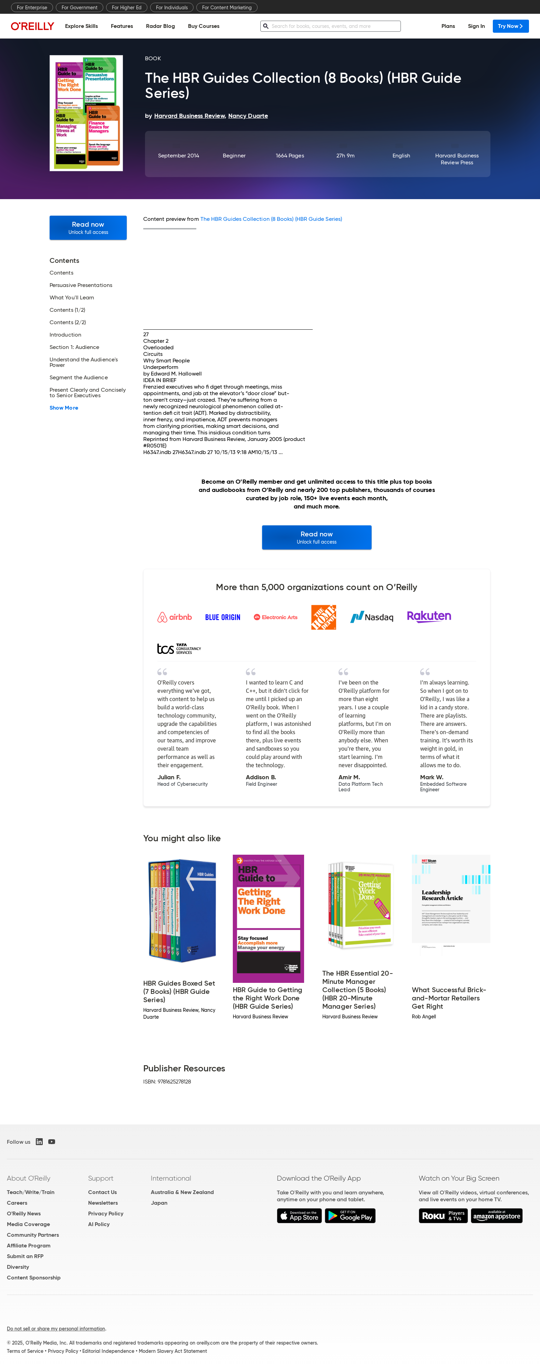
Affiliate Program (29, 1245)
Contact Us (102, 1192)
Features (122, 26)
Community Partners (33, 1234)
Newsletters (103, 1202)
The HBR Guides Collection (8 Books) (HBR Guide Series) (271, 219)
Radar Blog (160, 26)
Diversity (18, 1267)
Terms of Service (25, 1351)
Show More (64, 408)
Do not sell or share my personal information (56, 1329)
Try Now (511, 26)
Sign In (476, 26)
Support (101, 1178)
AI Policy (99, 1224)
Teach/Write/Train (30, 1192)
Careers (17, 1202)
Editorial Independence (108, 1351)
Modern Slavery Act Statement (173, 1351)
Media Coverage (28, 1224)
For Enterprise (32, 7)
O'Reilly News (24, 1213)
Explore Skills (81, 26)
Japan (159, 1202)
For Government (79, 7)
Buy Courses (203, 26)
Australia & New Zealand (182, 1192)
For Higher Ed (127, 7)
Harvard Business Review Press (457, 159)
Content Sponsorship (34, 1277)
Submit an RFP (25, 1256)
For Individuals (172, 7)
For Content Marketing (227, 7)
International (171, 1178)
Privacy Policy (105, 1213)
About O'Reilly (28, 1178)
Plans (448, 26)
